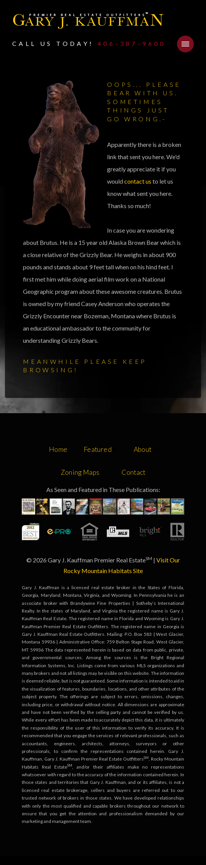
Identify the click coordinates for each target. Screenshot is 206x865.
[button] (185, 44)
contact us (138, 181)
